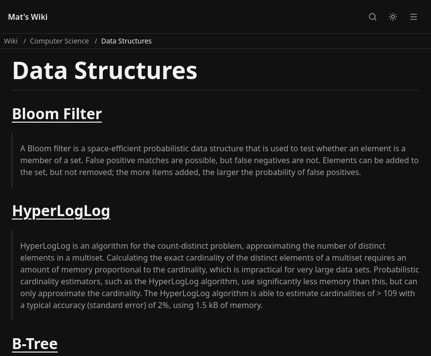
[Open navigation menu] (413, 16)
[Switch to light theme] (393, 16)
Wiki (11, 40)
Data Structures (126, 40)
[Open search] (372, 16)
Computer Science (59, 40)
